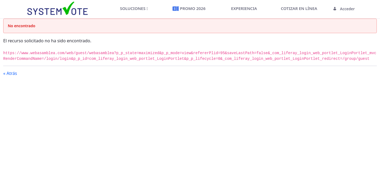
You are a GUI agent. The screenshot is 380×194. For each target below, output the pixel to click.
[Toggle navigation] (99, 9)
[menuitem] (134, 8)
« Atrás (10, 73)
